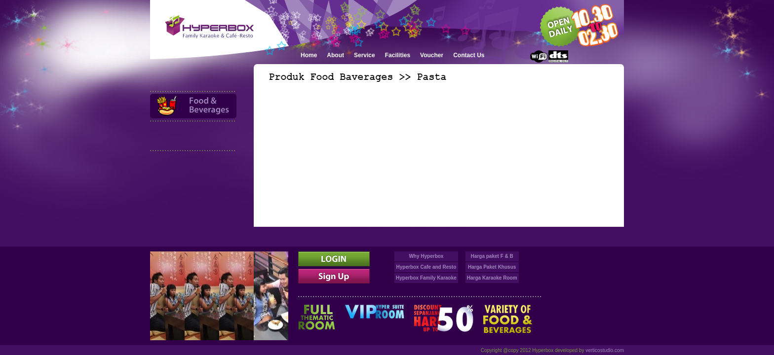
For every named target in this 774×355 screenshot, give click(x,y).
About (335, 55)
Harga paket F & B (492, 256)
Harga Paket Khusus (492, 267)
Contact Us (468, 55)
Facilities (397, 55)
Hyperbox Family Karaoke (426, 278)
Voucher (431, 55)
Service (364, 55)
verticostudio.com (604, 350)
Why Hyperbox (426, 256)
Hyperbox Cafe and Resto (426, 267)
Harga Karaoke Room (492, 278)
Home (309, 55)
